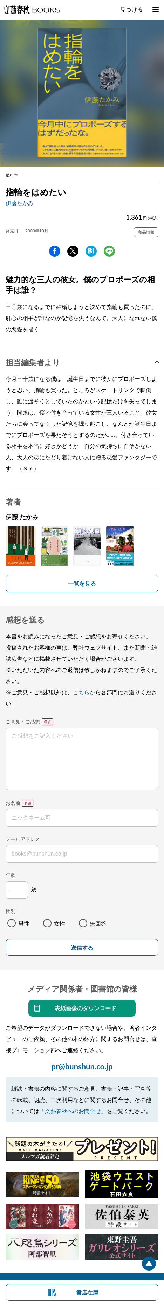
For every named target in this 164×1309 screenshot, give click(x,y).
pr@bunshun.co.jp (81, 1066)
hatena (91, 251)
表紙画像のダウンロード (85, 1008)
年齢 (10, 875)
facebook (54, 251)
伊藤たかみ (20, 203)
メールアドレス (23, 839)
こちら (81, 692)
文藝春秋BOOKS (31, 9)
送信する (82, 948)
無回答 (98, 923)
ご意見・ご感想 (23, 721)
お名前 (13, 803)
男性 (23, 923)
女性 (59, 923)
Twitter (72, 251)
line (109, 251)
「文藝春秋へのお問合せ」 (73, 1111)
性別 (10, 911)
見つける (131, 9)
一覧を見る (82, 583)
